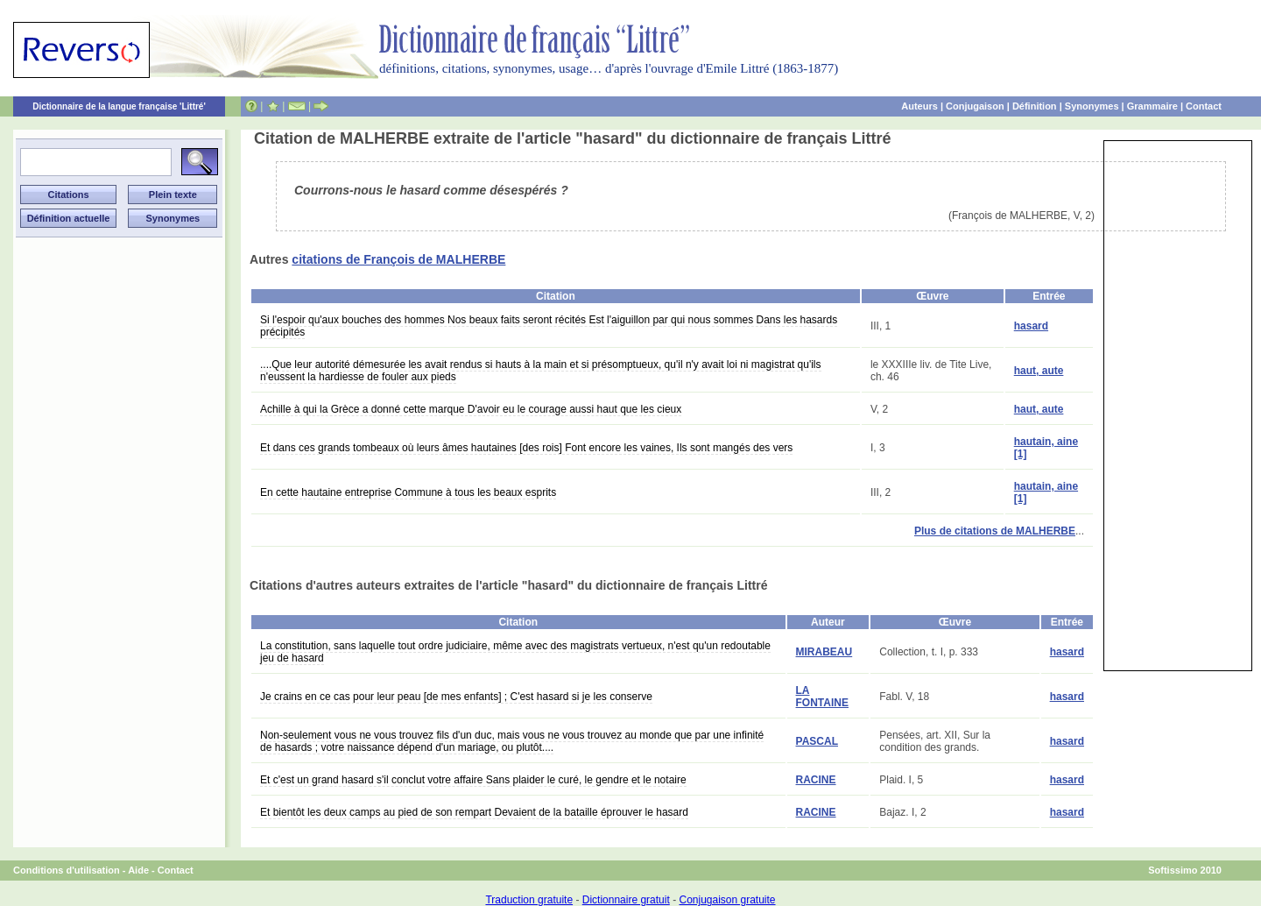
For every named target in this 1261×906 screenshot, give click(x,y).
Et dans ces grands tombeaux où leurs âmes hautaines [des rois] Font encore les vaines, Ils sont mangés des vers (526, 448)
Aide (138, 870)
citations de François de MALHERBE (398, 259)
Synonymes (1092, 106)
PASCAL (817, 741)
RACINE (816, 780)
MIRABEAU (824, 652)
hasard (1031, 326)
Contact (1204, 106)
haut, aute (1039, 371)
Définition (1034, 106)
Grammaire (1152, 106)
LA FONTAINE (822, 696)
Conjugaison (975, 106)
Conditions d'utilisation (66, 870)
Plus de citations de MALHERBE (994, 531)
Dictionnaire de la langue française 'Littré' (119, 106)
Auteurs (919, 106)
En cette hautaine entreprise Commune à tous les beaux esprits (408, 492)
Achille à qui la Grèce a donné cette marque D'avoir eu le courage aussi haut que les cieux (470, 409)
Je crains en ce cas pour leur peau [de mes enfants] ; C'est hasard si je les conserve (456, 696)
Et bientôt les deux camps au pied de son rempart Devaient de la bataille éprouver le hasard (474, 812)
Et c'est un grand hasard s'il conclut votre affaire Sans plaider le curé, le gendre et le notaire (473, 780)
